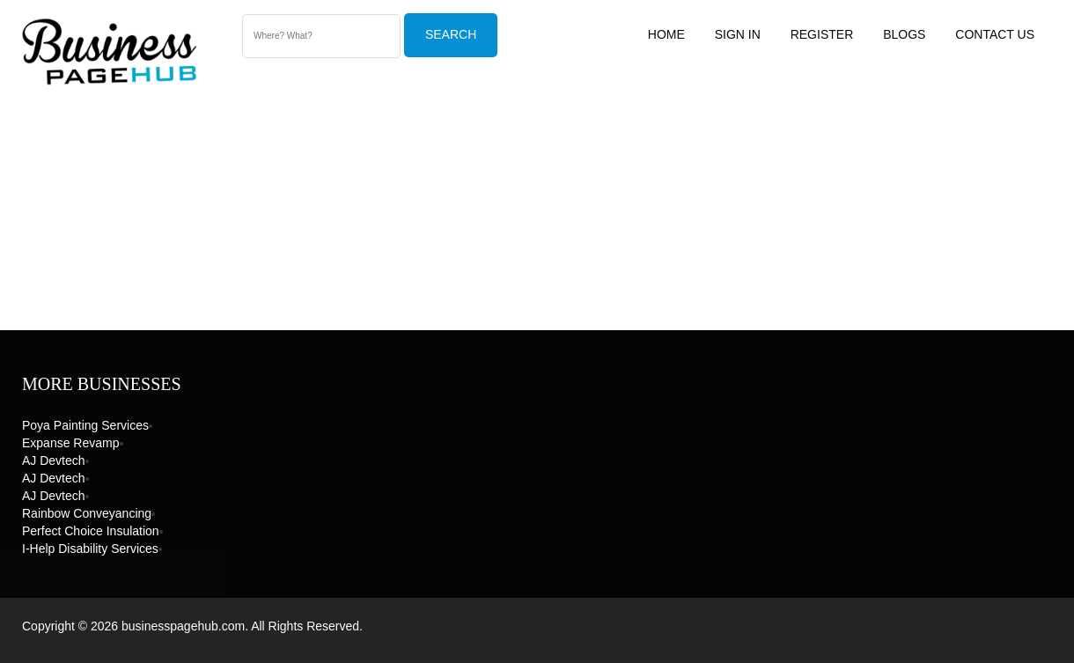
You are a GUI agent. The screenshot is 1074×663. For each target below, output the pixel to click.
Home (666, 34)
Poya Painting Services (85, 425)
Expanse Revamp (71, 443)
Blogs (904, 34)
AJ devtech (53, 460)
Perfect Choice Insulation (90, 531)
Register (822, 34)
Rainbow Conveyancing (86, 513)
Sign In (738, 34)
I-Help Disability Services (90, 548)
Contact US (994, 34)
